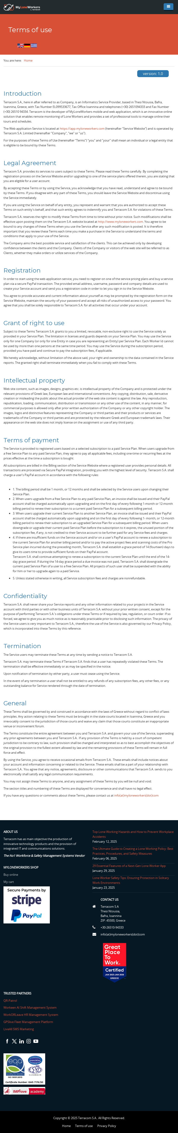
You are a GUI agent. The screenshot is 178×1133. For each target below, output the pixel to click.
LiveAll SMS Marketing (23, 1029)
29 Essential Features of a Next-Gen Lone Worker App (124, 866)
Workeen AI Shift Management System (34, 1007)
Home (28, 60)
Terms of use (84, 1126)
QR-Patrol (15, 1000)
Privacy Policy (106, 1126)
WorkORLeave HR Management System (35, 1015)
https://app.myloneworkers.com (82, 128)
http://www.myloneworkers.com (120, 222)
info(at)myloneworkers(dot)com (136, 795)
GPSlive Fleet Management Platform (33, 1022)
